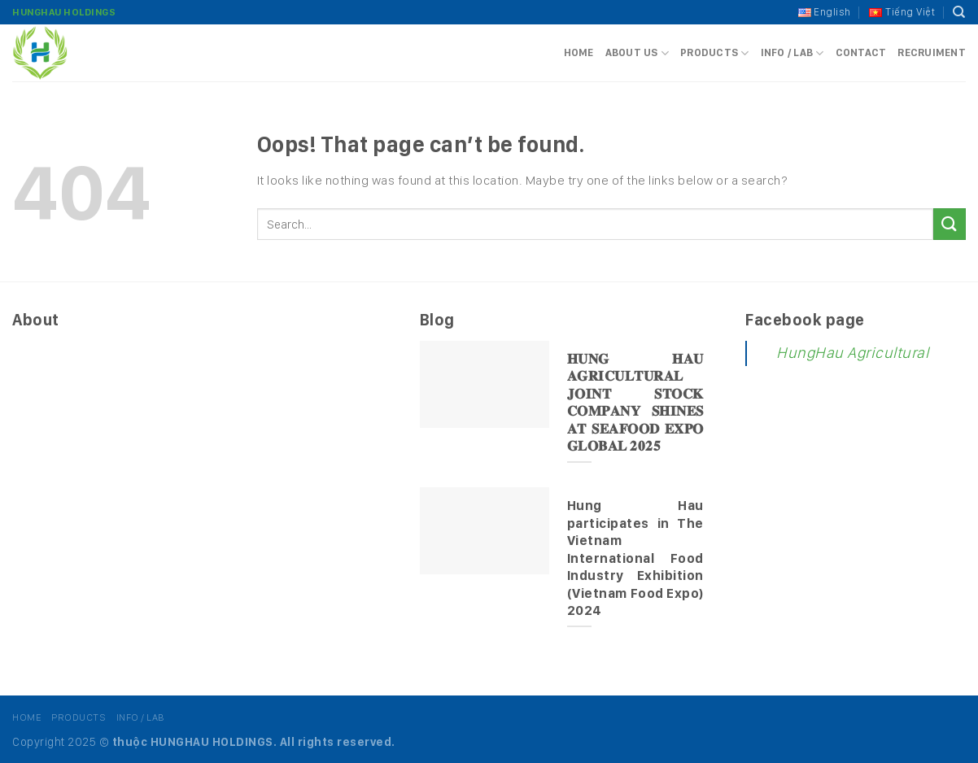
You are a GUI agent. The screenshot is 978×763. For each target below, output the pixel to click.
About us (637, 53)
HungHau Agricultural (852, 352)
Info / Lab (792, 53)
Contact (861, 52)
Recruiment (931, 52)
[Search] (959, 12)
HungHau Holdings (64, 12)
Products (714, 53)
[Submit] (949, 224)
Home (579, 52)
